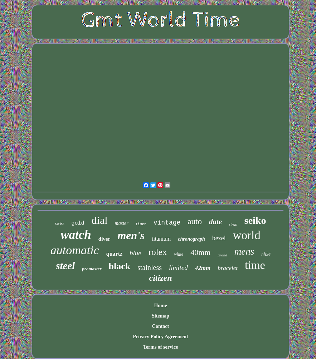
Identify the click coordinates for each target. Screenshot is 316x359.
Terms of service (160, 347)
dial (100, 220)
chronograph (191, 239)
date (215, 221)
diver (104, 239)
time (255, 265)
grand (222, 255)
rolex (158, 252)
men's (131, 235)
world (247, 235)
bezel (219, 238)
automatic (74, 250)
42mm (202, 268)
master (121, 223)
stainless (149, 267)
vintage (167, 222)
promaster (91, 268)
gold (78, 223)
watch (75, 235)
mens (244, 251)
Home (160, 305)
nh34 (266, 254)
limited (178, 267)
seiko (255, 220)
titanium (161, 239)
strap (233, 224)
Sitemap (160, 316)
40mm (200, 252)
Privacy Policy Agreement (160, 336)
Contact (160, 326)
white (178, 254)
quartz (114, 254)
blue (135, 253)
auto (195, 221)
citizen (160, 277)
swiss (59, 223)
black (120, 266)
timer (141, 224)
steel (65, 265)
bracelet (228, 268)
